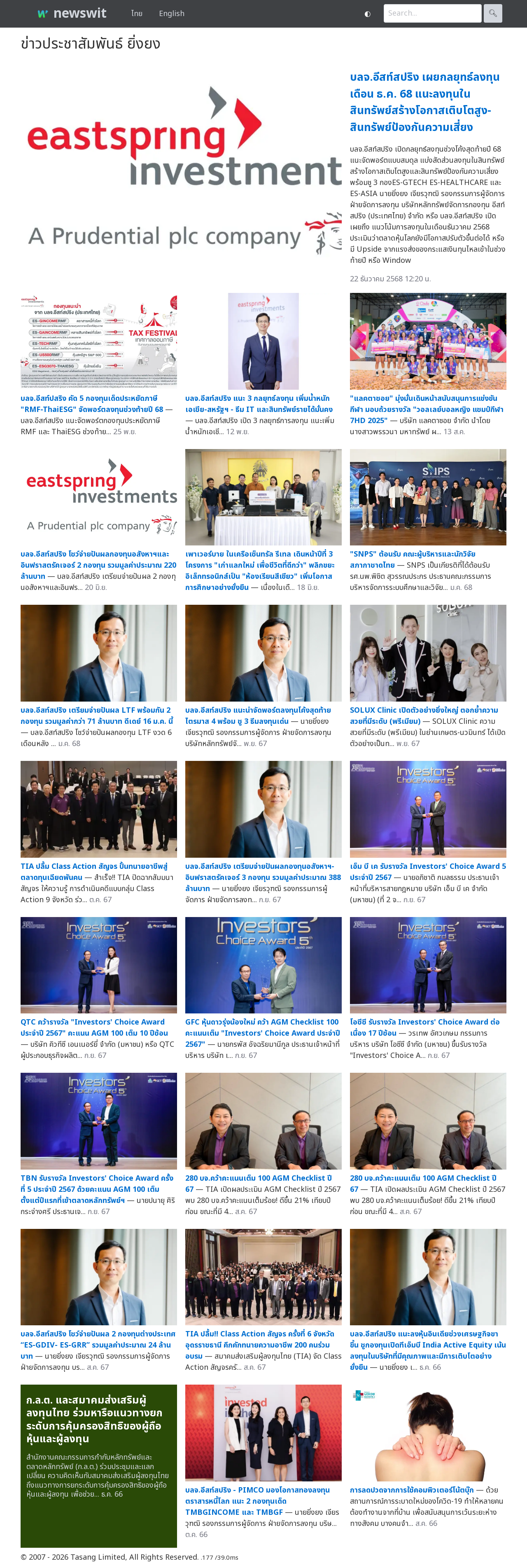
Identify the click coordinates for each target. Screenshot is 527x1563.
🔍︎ (493, 13)
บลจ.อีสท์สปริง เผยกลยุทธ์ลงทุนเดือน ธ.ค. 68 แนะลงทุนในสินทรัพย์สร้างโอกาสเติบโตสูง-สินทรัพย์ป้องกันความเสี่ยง (425, 102)
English (171, 13)
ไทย (136, 13)
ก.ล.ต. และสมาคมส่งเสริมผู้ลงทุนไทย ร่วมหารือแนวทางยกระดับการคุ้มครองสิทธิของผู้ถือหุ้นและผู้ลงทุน (94, 1419)
